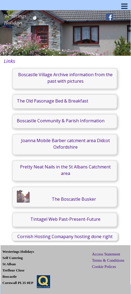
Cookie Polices (104, 266)
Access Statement (106, 254)
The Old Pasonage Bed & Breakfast (52, 101)
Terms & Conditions (108, 260)
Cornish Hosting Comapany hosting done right (65, 236)
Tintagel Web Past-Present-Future (65, 219)
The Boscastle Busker (74, 199)
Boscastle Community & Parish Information (60, 121)
